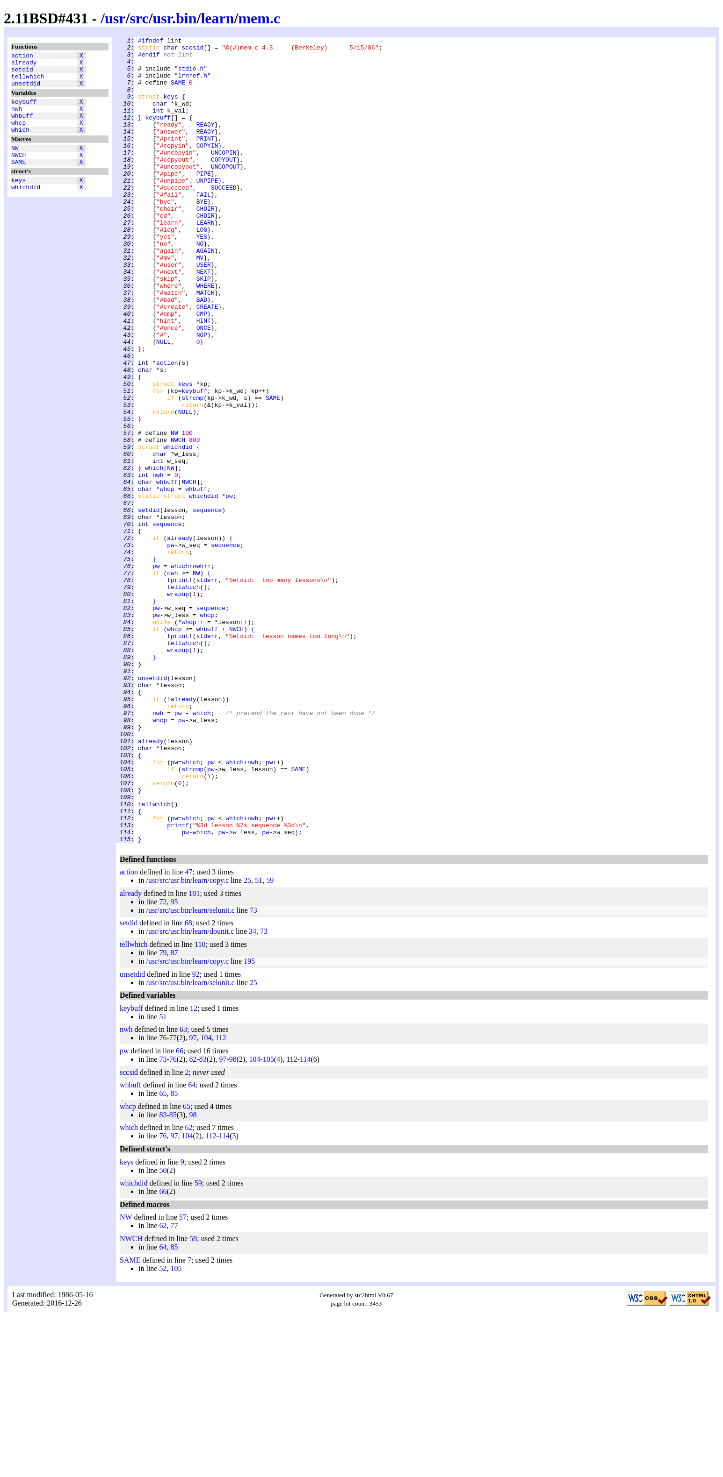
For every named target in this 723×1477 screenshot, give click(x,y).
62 (189, 1288)
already (24, 65)
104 (205, 1199)
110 (200, 1105)
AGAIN (205, 294)
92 (196, 1135)
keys (18, 199)
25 (247, 1041)
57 (183, 1378)
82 (192, 1220)
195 (249, 1122)
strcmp (192, 470)
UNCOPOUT (225, 193)
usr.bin (175, 18)
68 (188, 1084)
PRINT (205, 159)
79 (162, 1114)
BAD (201, 352)
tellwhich (27, 82)
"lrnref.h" (192, 83)
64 (191, 1246)
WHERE (205, 336)
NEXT (203, 319)
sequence (207, 605)
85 (174, 1254)
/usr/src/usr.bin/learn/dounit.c (190, 1092)
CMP (201, 369)
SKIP (203, 327)
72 (162, 1063)
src (139, 18)
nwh (16, 118)
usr (115, 18)
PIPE (203, 201)
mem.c (259, 18)
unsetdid (25, 90)
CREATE (207, 361)
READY (205, 142)
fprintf (180, 689)
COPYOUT (224, 184)
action (22, 56)
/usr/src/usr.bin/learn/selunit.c (190, 1071)
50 (162, 1331)
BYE (201, 235)
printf (178, 983)
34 (252, 1092)
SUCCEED (224, 218)
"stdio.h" (190, 75)
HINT (203, 378)
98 (233, 1220)
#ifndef (151, 41)
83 (203, 1220)
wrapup (178, 706)
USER (203, 310)
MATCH (205, 344)
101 (194, 1054)
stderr (207, 689)
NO (200, 285)
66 (179, 1212)
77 (173, 1199)
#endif (149, 58)
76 (162, 1199)
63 (183, 1190)
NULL (163, 403)
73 (253, 1071)
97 (192, 1199)
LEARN (205, 260)
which (20, 143)
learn (217, 18)
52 (162, 1430)
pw (229, 588)
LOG (201, 268)
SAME (18, 180)
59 (270, 1041)
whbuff (22, 126)
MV (200, 302)
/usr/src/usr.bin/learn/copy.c (187, 1041)
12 (193, 1169)
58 (193, 1400)
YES (201, 277)
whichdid (25, 208)
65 (162, 1254)
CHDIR (205, 243)
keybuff (24, 110)
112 (220, 1199)
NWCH (18, 171)
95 (174, 1063)
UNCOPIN (224, 176)
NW (15, 163)
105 (268, 1220)
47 (189, 1033)
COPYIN (207, 167)
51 (258, 1041)
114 (305, 1220)
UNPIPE (207, 210)
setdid (22, 73)
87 (174, 1114)
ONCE (203, 386)
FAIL (203, 226)
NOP (201, 395)
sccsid (192, 50)
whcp (18, 135)
